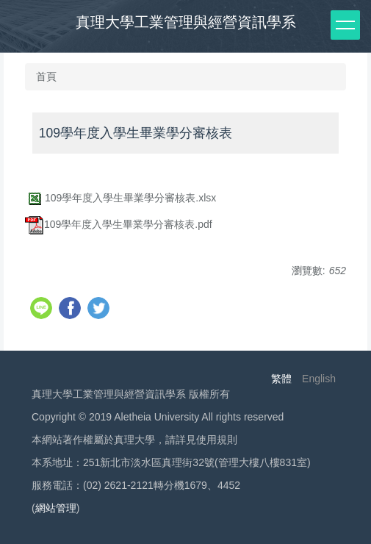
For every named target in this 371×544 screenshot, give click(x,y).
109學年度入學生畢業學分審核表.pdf (118, 224)
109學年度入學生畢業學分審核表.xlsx (120, 198)
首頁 (46, 76)
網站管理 (55, 508)
